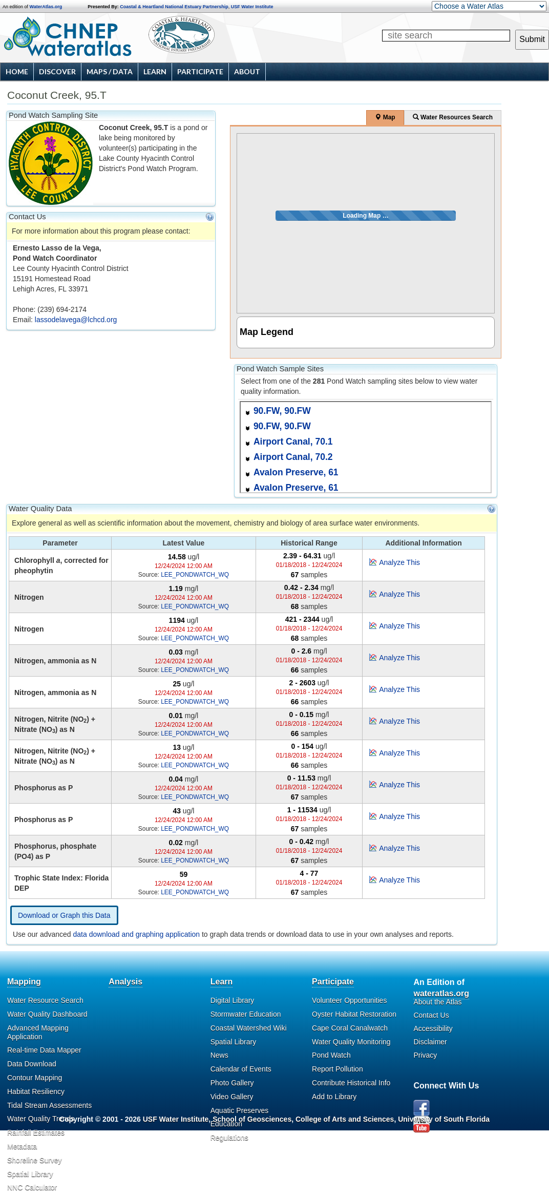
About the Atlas (437, 1002)
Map (385, 117)
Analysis (125, 981)
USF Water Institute (252, 6)
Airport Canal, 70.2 (293, 457)
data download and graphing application (136, 934)
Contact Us (431, 1015)
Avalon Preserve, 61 (296, 472)
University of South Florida (444, 1119)
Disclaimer (430, 1042)
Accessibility (432, 1028)
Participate (200, 71)
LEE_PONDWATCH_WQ (195, 574)
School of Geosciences (252, 1119)
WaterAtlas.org (46, 6)
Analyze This (399, 562)
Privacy (425, 1055)
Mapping (24, 981)
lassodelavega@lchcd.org (76, 320)
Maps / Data (110, 71)
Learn (154, 71)
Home (17, 71)
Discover (57, 71)
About (247, 71)
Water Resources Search (453, 117)
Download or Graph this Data (64, 915)
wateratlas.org (441, 993)
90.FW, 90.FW (282, 411)
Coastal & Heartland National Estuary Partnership (174, 6)
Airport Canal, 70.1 (293, 441)
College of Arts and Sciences (344, 1119)
